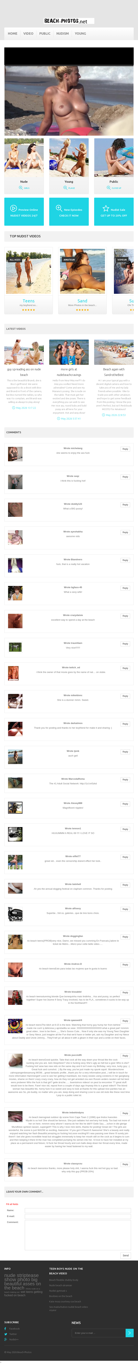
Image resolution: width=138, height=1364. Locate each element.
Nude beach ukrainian (60, 1285)
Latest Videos (16, 328)
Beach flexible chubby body (63, 1280)
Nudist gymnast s (58, 1290)
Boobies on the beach (60, 1296)
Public (44, 33)
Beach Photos (24, 1352)
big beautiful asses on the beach (22, 1283)
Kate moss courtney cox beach (65, 1301)
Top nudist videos (25, 236)
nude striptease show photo (21, 1277)
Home (12, 33)
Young (80, 33)
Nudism (62, 33)
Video (28, 33)
